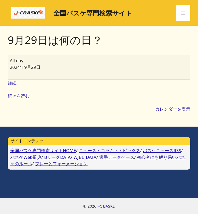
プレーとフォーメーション (61, 164)
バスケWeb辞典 (26, 157)
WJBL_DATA (84, 157)
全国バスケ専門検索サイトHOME (43, 150)
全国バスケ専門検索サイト (92, 13)
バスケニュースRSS (162, 150)
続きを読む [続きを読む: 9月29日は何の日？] (19, 96)
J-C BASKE (106, 206)
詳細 (12, 83)
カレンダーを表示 (172, 109)
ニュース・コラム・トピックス (109, 150)
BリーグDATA (57, 157)
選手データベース (116, 157)
